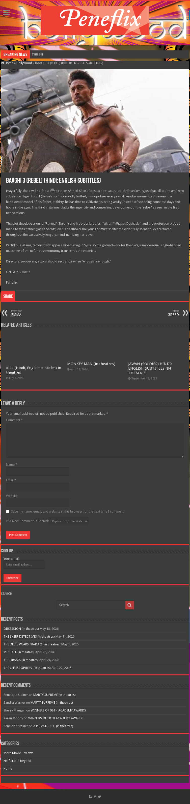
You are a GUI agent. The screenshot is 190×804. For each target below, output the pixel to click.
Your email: (11, 558)
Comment (14, 420)
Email (11, 480)
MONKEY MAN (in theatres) (91, 364)
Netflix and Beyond (17, 761)
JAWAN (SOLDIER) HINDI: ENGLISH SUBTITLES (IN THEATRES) (150, 368)
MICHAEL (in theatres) (19, 652)
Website (12, 496)
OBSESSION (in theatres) (49, 54)
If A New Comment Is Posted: (47, 521)
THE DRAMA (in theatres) (21, 660)
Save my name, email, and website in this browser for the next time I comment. (67, 511)
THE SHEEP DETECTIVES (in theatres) (29, 636)
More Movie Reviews (18, 753)
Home (7, 63)
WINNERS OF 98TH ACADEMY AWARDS (58, 710)
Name (11, 464)
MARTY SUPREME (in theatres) (54, 695)
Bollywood (24, 63)
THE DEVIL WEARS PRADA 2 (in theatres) (32, 644)
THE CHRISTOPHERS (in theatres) (27, 668)
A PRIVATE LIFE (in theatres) (53, 726)
